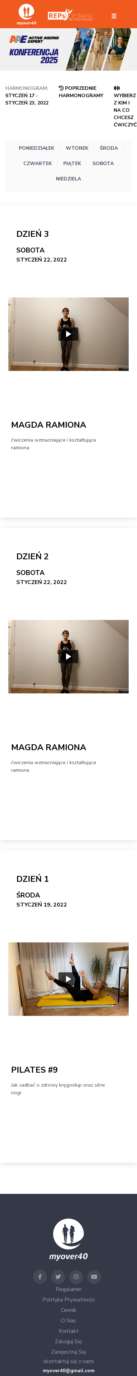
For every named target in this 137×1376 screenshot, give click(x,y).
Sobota (103, 163)
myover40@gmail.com (69, 1370)
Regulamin (68, 1289)
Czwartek (37, 163)
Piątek (72, 163)
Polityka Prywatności (68, 1300)
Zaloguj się (68, 1341)
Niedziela (68, 179)
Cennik (68, 1310)
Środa (109, 148)
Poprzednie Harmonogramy (81, 92)
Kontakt (69, 1331)
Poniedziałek (36, 148)
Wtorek (77, 148)
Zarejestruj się (68, 1352)
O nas (68, 1320)
